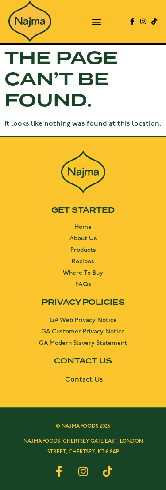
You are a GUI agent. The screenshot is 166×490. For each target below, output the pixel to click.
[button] (96, 21)
